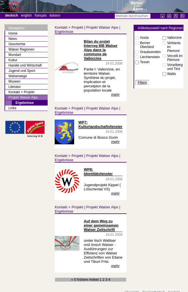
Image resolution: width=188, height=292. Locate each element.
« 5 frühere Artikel (85, 280)
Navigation (16, 28)
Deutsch (11, 15)
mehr (115, 94)
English (26, 15)
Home (12, 33)
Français (41, 15)
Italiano (55, 15)
